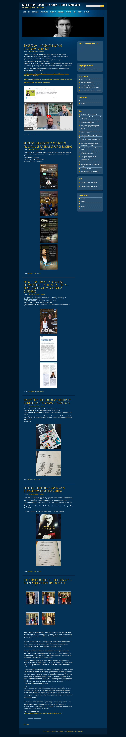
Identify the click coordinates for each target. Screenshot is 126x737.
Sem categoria (31, 391)
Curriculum (35, 12)
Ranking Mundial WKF (86, 168)
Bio (29, 12)
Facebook (83, 101)
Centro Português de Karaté (87, 82)
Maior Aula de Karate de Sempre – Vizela (90, 162)
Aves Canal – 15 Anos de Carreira (89, 114)
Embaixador (61, 12)
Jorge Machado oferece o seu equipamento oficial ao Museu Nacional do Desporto (48, 581)
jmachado (42, 51)
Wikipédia (83, 206)
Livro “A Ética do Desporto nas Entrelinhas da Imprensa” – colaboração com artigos (47, 401)
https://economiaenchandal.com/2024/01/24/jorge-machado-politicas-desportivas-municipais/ (48, 79)
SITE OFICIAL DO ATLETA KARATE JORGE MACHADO (51, 5)
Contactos (87, 12)
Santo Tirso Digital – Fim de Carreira (89, 171)
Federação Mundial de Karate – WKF (90, 87)
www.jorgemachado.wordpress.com (89, 69)
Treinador (53, 12)
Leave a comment (37, 134)
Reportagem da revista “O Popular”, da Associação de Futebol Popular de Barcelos (48, 145)
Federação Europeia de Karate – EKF (90, 85)
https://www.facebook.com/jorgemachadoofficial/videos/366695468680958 (43, 713)
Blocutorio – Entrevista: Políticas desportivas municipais (43, 47)
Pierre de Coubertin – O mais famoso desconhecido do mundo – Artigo (44, 489)
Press (74, 12)
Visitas (80, 12)
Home (24, 12)
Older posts (25, 724)
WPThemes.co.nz (79, 731)
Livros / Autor (44, 12)
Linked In (83, 203)
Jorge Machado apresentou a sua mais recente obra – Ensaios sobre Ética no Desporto (90, 127)
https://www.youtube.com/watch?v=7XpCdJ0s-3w (36, 82)
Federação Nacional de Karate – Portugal (91, 90)
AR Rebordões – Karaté (86, 80)
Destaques (30, 134)
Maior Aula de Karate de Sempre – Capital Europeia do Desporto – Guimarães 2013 (89, 158)
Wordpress (72, 731)
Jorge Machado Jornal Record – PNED (90, 135)
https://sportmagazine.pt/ (30, 299)
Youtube (68, 12)
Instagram (83, 103)
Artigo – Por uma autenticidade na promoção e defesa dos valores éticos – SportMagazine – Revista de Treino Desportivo (46, 286)
